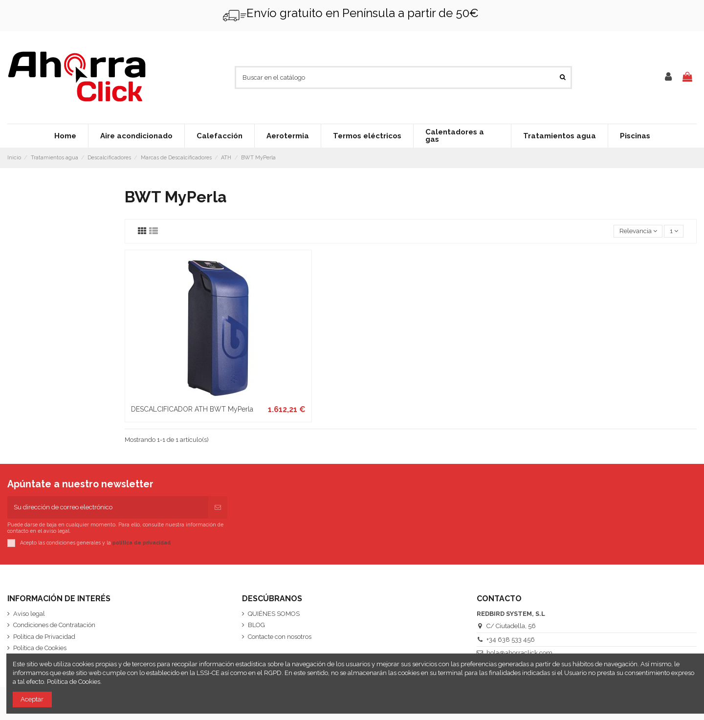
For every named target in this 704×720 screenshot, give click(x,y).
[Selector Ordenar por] (638, 231)
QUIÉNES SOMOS (274, 613)
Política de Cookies (39, 648)
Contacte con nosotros (279, 636)
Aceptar (32, 699)
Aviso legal (29, 613)
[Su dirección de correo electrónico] (107, 507)
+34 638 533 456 (510, 639)
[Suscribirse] (217, 507)
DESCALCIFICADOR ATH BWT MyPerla (192, 409)
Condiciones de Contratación (54, 625)
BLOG (256, 625)
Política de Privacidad (44, 636)
